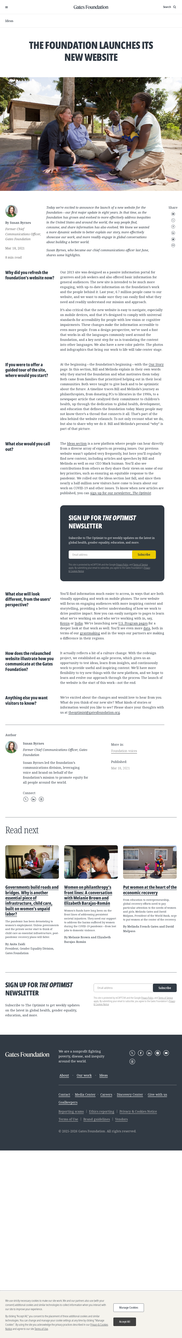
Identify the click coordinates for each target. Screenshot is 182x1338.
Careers (106, 1094)
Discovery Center (130, 1094)
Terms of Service (140, 564)
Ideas (9, 21)
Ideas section (77, 443)
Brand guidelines (96, 1119)
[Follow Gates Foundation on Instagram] (157, 1053)
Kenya (65, 623)
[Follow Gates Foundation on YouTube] (166, 1053)
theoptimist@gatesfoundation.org (94, 712)
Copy (173, 245)
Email (173, 214)
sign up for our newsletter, (120, 493)
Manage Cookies (128, 1307)
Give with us (157, 1094)
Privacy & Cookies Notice (138, 1111)
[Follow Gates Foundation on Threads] (132, 1061)
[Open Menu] (6, 7)
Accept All (124, 1322)
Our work (84, 1075)
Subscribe (144, 554)
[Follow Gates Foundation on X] (132, 1053)
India (79, 623)
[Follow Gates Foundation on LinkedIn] (149, 1053)
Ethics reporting (101, 1111)
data (146, 628)
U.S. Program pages (133, 623)
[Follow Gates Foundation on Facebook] (141, 1053)
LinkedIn (173, 233)
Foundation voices (124, 751)
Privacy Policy (122, 564)
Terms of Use (68, 1119)
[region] (91, 1314)
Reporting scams (71, 1111)
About (64, 1075)
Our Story (156, 364)
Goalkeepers (68, 1102)
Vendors (121, 1119)
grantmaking (90, 633)
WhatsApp (173, 239)
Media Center (85, 1094)
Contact (64, 1094)
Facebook (173, 227)
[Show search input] (170, 7)
